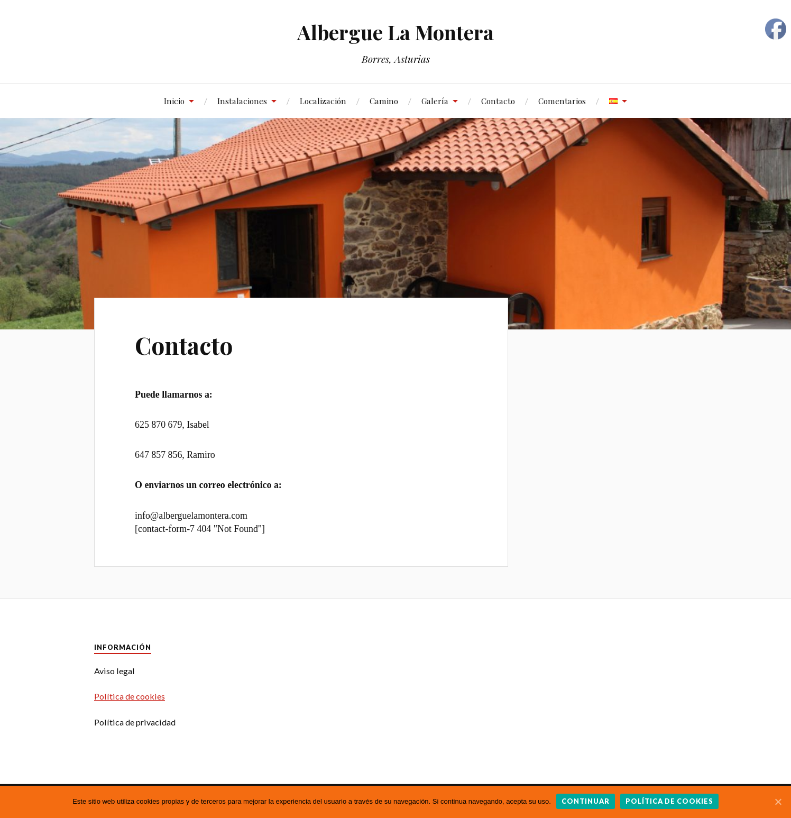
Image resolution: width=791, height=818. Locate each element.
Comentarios (562, 100)
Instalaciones (242, 100)
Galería (434, 100)
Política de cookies (129, 696)
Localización (323, 100)
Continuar (586, 801)
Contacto (498, 100)
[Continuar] (777, 801)
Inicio (174, 100)
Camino (384, 100)
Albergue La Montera (395, 32)
